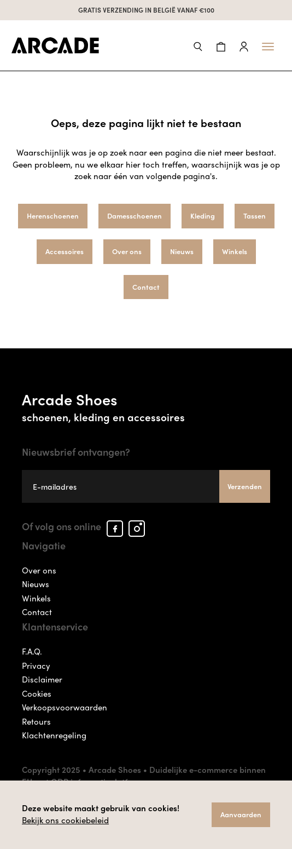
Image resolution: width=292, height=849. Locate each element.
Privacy (36, 665)
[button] (197, 45)
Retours (36, 721)
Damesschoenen (134, 215)
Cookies (36, 693)
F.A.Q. (32, 651)
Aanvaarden (240, 814)
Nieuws (182, 251)
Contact (146, 287)
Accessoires (64, 251)
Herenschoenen (53, 215)
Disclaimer (42, 679)
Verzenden (244, 486)
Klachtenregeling (54, 735)
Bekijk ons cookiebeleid (65, 820)
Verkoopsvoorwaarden (64, 707)
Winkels (234, 251)
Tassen (254, 215)
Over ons (127, 251)
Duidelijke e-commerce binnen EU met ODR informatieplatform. (144, 775)
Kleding (202, 215)
